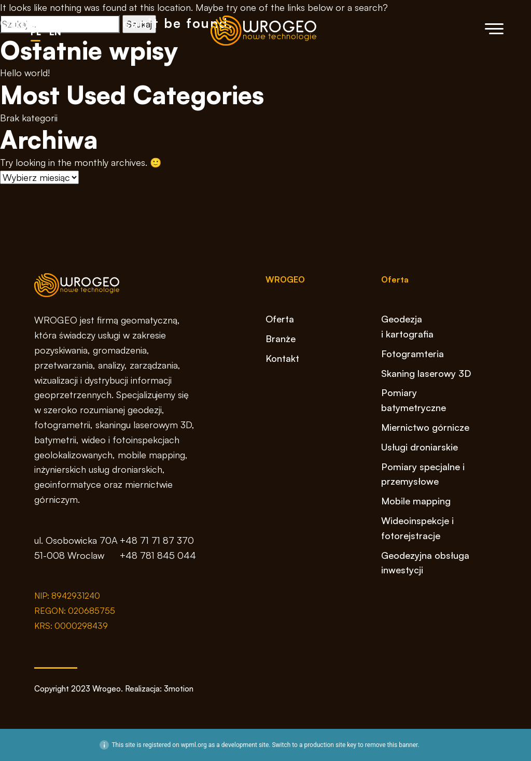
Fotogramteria (412, 353)
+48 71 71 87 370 (157, 540)
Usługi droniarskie (419, 447)
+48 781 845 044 (158, 555)
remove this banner (391, 745)
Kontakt (282, 358)
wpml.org (194, 745)
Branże (281, 338)
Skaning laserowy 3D (426, 373)
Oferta (280, 319)
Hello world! (25, 72)
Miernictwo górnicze (425, 427)
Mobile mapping (416, 500)
